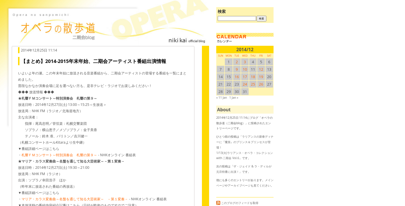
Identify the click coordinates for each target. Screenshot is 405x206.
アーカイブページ (239, 185)
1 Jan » (233, 98)
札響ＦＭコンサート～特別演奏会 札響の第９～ (59, 154)
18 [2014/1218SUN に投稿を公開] (253, 76)
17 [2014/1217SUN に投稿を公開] (245, 76)
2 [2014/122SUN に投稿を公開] (237, 61)
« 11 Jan (221, 98)
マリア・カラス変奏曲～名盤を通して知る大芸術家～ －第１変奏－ (74, 199)
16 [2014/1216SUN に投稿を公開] (237, 76)
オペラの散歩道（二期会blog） (109, 27)
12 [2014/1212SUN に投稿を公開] (261, 69)
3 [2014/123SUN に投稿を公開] (245, 61)
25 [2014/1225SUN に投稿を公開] (253, 84)
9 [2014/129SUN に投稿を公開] (237, 69)
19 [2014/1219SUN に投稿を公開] (261, 76)
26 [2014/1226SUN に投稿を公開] (261, 84)
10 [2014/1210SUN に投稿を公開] (245, 69)
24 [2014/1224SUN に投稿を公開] (245, 84)
